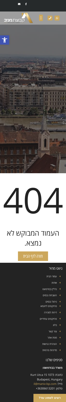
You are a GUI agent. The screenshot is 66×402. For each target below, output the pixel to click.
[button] (4, 40)
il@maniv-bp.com (45, 384)
